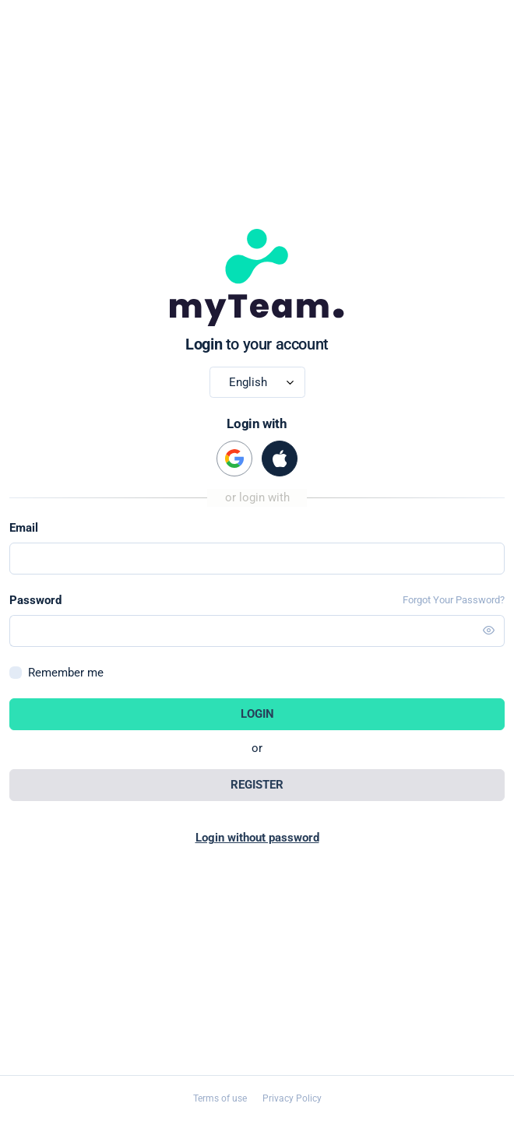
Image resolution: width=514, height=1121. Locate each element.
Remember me (66, 673)
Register (257, 785)
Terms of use (220, 1098)
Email (23, 528)
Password (35, 600)
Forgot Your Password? (454, 600)
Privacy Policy (292, 1098)
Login (257, 714)
